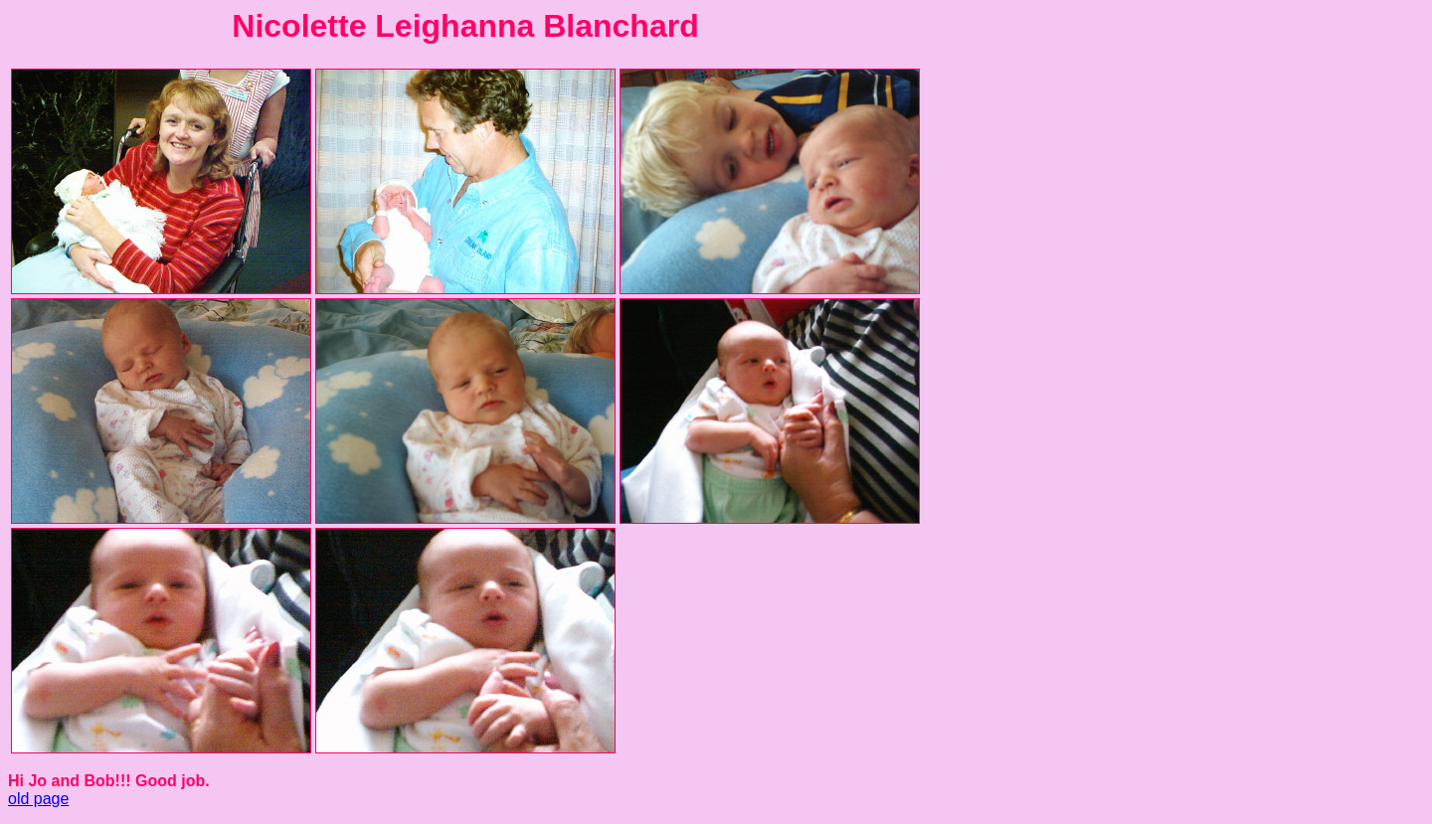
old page (38, 798)
